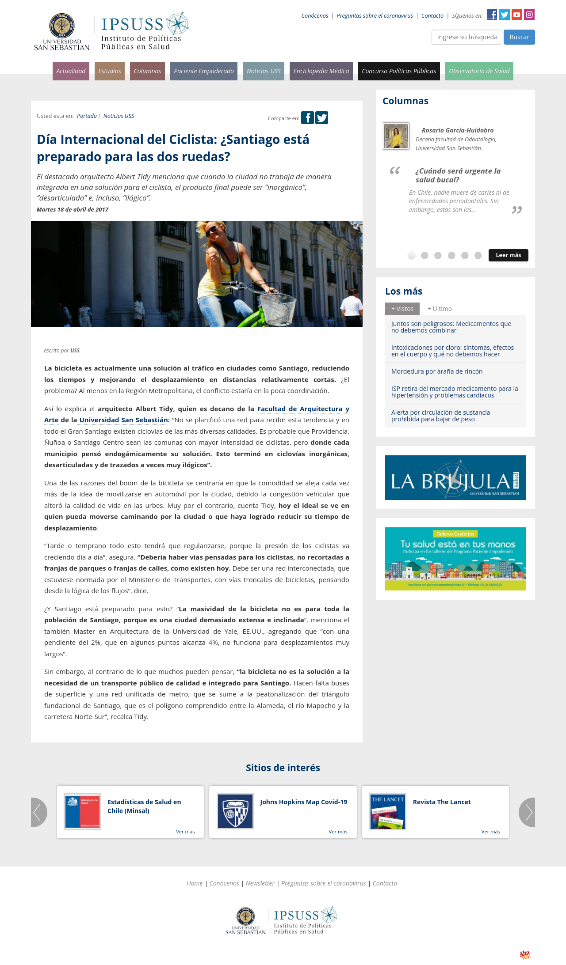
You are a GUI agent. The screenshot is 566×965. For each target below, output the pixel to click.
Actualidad (70, 71)
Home (195, 883)
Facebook (492, 14)
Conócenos (315, 15)
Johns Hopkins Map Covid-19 (304, 802)
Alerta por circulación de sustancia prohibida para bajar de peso (440, 415)
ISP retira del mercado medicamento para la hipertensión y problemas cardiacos (454, 391)
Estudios (109, 71)
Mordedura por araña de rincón (437, 371)
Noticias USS (264, 71)
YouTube (517, 14)
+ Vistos (402, 308)
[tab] (402, 309)
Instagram (529, 14)
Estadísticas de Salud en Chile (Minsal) (144, 806)
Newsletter (260, 883)
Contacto (432, 15)
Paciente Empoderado (204, 71)
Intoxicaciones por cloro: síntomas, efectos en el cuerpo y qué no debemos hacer (452, 350)
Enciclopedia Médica (321, 71)
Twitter (504, 14)
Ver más (185, 831)
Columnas (147, 71)
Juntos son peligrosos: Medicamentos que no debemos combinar (451, 326)
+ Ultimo (440, 308)
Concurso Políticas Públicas (399, 71)
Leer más (508, 255)
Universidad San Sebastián (122, 419)
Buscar (519, 37)
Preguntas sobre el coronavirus (375, 15)
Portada (87, 116)
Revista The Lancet (442, 802)
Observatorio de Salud (479, 71)
